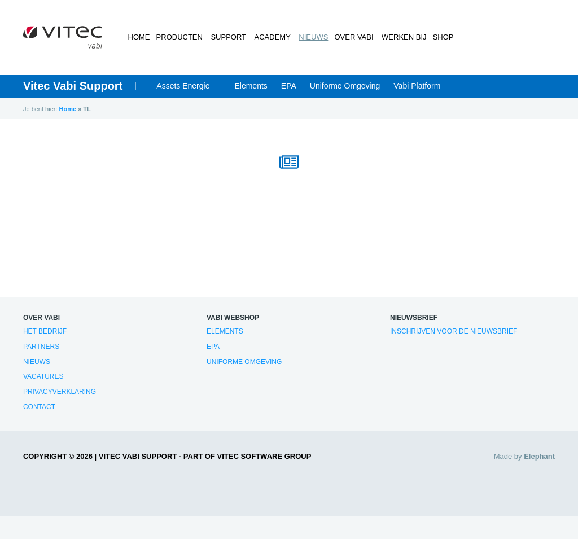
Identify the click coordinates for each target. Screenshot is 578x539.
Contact (39, 407)
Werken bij (399, 37)
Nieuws (310, 37)
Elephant (539, 456)
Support (228, 37)
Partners (41, 346)
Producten (180, 37)
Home (139, 37)
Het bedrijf (45, 331)
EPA (288, 85)
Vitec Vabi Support (72, 86)
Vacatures (43, 376)
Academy (270, 37)
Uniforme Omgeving (345, 85)
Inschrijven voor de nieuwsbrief (453, 331)
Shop (439, 37)
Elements (250, 85)
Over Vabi (350, 37)
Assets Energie (182, 85)
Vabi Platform (416, 85)
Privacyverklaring (59, 392)
